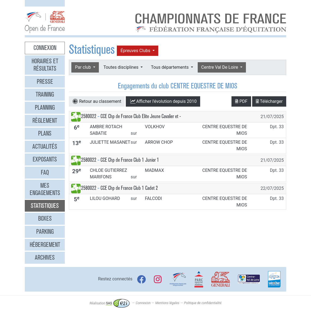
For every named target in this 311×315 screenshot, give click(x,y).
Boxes (45, 218)
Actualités (44, 146)
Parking (45, 231)
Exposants (45, 159)
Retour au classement (96, 101)
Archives (45, 257)
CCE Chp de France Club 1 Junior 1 (129, 160)
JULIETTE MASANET (110, 142)
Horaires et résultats (45, 65)
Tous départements (170, 67)
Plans (44, 133)
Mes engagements (45, 189)
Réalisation (110, 303)
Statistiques (45, 205)
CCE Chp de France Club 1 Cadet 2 (129, 188)
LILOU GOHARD (105, 198)
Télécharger (269, 101)
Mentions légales (167, 303)
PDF (241, 101)
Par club (83, 67)
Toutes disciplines (121, 67)
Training (45, 94)
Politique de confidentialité (202, 303)
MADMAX (154, 170)
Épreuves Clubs (135, 50)
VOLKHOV (154, 126)
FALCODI (153, 198)
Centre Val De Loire (220, 67)
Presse (45, 81)
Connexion (44, 48)
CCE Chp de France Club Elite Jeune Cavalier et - (140, 116)
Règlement (44, 120)
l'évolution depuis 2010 (163, 101)
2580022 (88, 116)
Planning (45, 107)
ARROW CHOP (159, 142)
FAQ (45, 172)
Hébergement (45, 244)
